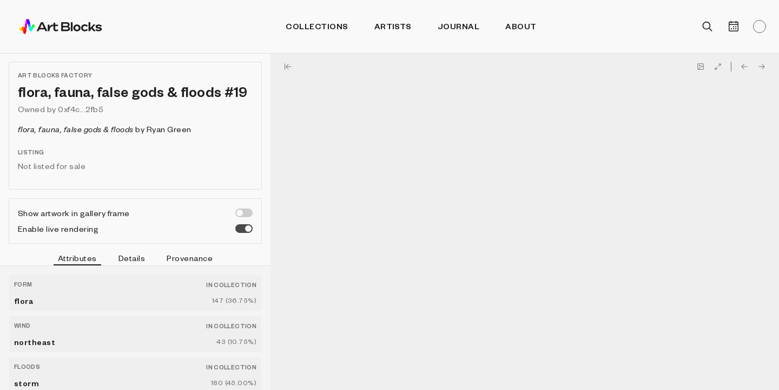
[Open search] (707, 26)
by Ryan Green (105, 129)
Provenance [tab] (190, 258)
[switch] (244, 213)
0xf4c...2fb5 (80, 109)
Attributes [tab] (77, 259)
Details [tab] (131, 258)
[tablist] (135, 259)
